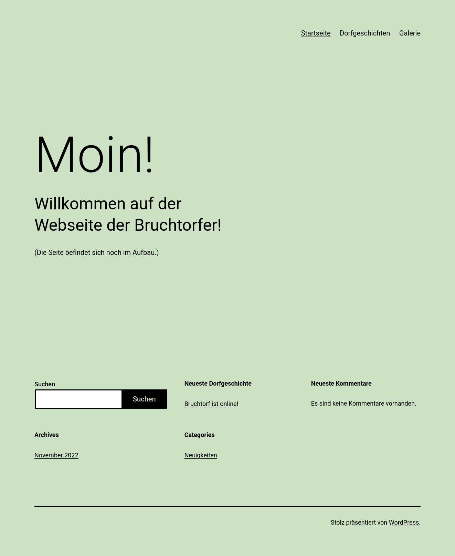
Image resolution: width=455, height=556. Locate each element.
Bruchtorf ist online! (211, 403)
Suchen (44, 384)
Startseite (316, 33)
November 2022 (56, 455)
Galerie (410, 33)
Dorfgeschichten (365, 33)
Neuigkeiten (200, 455)
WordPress (404, 522)
